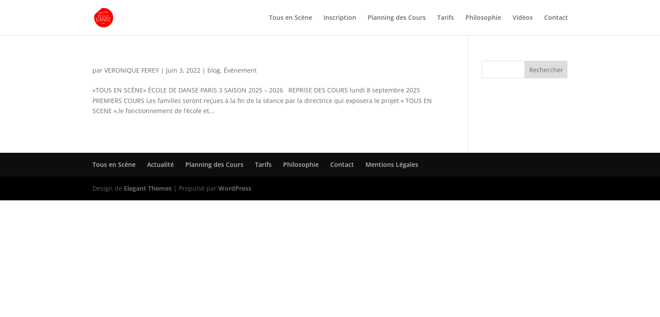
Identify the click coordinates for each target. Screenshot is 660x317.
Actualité (160, 164)
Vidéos (523, 18)
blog (213, 70)
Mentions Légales (391, 164)
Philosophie (483, 18)
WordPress (234, 188)
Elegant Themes (148, 188)
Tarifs (445, 18)
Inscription (340, 18)
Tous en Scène (290, 18)
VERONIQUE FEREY (131, 70)
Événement (240, 70)
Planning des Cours (397, 18)
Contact (556, 18)
